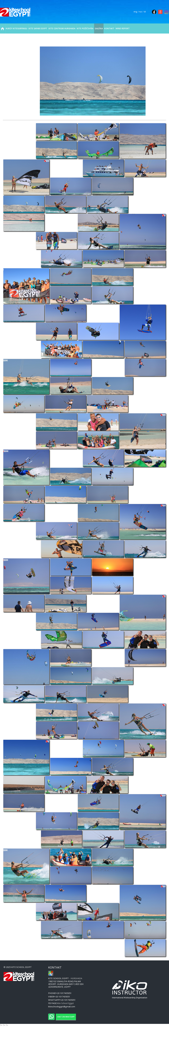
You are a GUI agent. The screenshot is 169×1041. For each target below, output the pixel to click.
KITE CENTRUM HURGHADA (62, 28)
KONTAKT (109, 28)
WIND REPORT (123, 28)
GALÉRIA (99, 28)
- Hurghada (65, 978)
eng (135, 11)
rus (140, 11)
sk (145, 11)
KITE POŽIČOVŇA (85, 28)
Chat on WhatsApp (66, 1017)
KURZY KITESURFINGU (16, 28)
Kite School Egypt (65, 1003)
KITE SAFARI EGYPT (38, 28)
